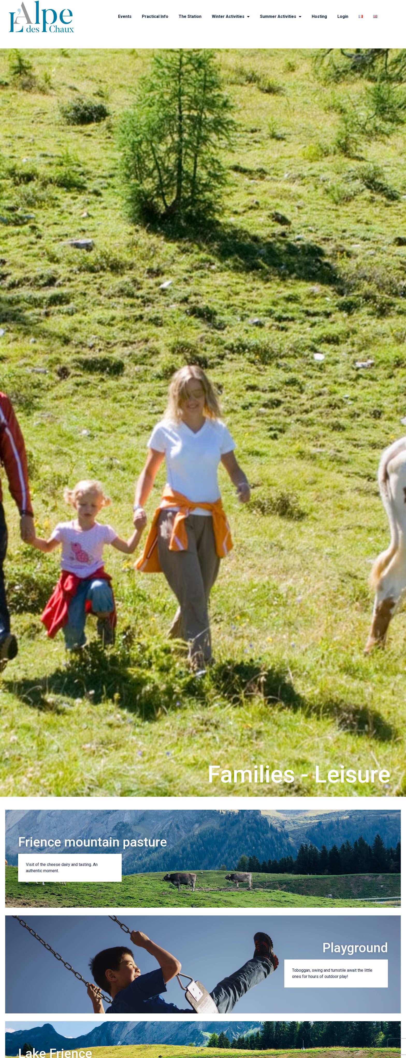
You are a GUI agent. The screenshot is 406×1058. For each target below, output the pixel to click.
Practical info (155, 16)
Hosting (319, 16)
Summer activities (280, 16)
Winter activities (231, 16)
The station (190, 16)
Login (342, 16)
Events (125, 16)
